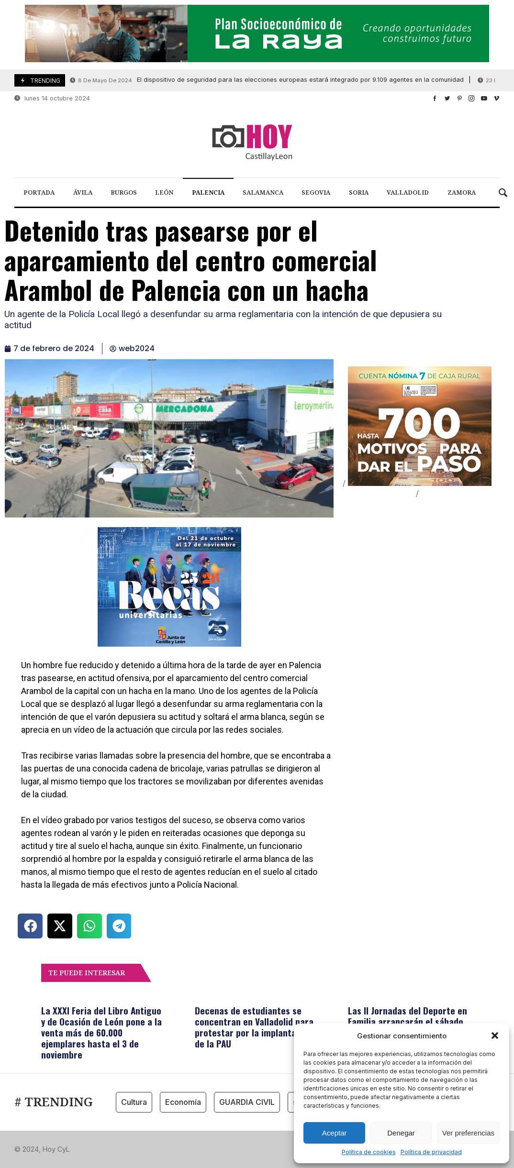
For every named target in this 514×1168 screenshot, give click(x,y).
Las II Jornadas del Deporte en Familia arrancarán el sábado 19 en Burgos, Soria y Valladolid (409, 1021)
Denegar (401, 1133)
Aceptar (334, 1133)
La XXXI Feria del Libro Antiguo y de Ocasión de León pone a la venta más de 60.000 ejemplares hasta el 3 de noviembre (101, 1032)
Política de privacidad (431, 1152)
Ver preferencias (468, 1133)
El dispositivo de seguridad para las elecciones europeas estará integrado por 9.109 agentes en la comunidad (267, 80)
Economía (183, 1102)
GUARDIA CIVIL (247, 1102)
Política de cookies (369, 1152)
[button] (495, 1035)
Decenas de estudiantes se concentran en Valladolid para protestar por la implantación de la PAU (254, 1026)
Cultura (134, 1102)
